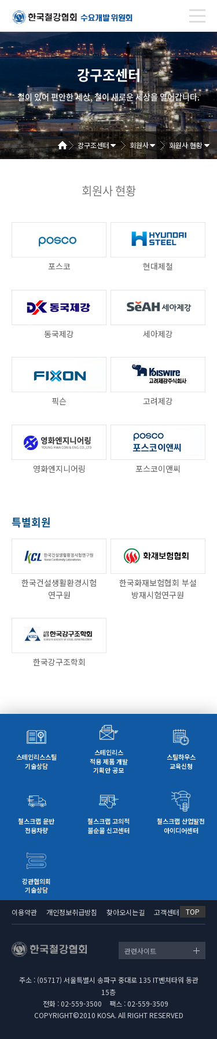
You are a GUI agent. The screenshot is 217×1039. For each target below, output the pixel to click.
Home (66, 145)
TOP (193, 911)
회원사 (139, 145)
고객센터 (166, 912)
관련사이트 (140, 951)
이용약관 (24, 912)
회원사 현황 (186, 145)
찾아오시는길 (125, 912)
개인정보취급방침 (71, 912)
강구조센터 (93, 145)
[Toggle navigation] (197, 16)
